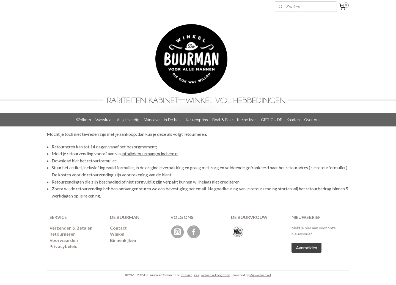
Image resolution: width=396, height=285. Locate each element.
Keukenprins (197, 120)
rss (196, 275)
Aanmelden (306, 247)
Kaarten (293, 120)
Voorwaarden (64, 240)
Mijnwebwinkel (260, 275)
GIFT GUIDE (271, 120)
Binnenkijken (123, 240)
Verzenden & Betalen (71, 227)
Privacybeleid (64, 246)
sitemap (186, 275)
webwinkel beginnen (215, 275)
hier (75, 160)
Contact (118, 227)
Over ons (312, 120)
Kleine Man (247, 120)
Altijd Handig (128, 120)
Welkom (83, 120)
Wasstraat (103, 120)
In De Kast (173, 120)
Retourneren (63, 233)
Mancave (152, 120)
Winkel (117, 233)
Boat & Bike (222, 120)
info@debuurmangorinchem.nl (150, 153)
